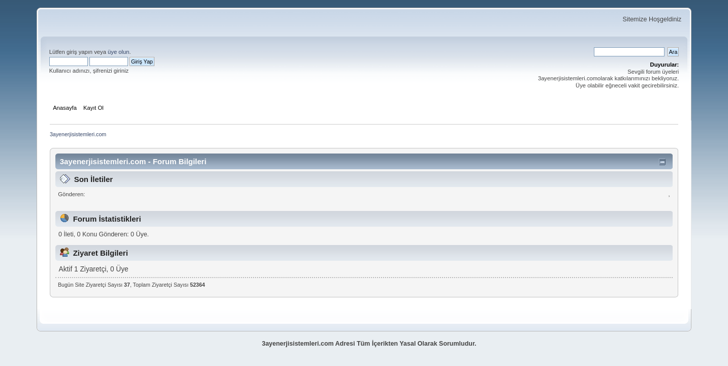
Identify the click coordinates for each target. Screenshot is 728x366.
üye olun (118, 52)
